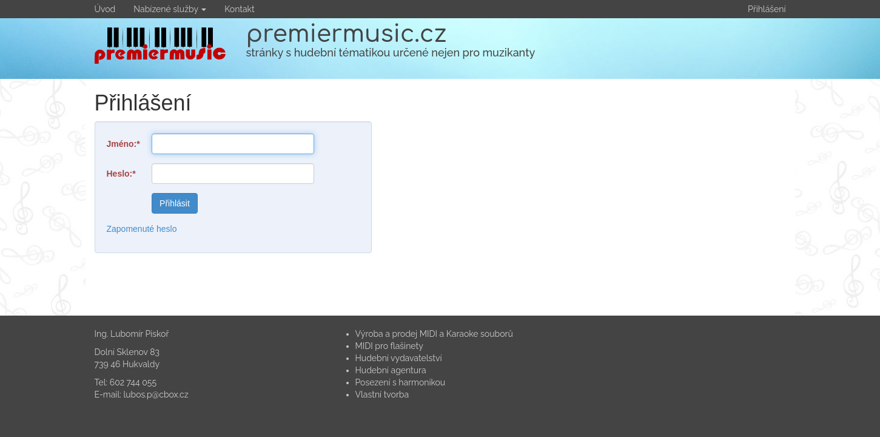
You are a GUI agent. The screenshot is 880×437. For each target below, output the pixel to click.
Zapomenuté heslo (142, 229)
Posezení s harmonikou (400, 382)
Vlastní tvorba (382, 394)
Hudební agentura (390, 370)
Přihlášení (766, 9)
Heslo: (120, 173)
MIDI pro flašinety (389, 346)
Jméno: (122, 144)
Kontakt (239, 9)
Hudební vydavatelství (398, 358)
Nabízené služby (169, 9)
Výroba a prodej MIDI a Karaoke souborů (434, 334)
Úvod (105, 9)
